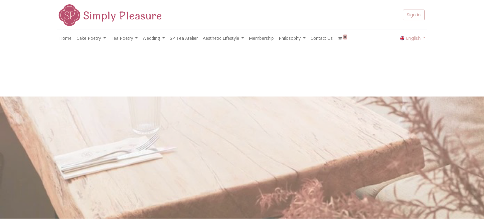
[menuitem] (65, 38)
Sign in (414, 15)
